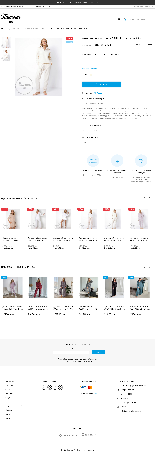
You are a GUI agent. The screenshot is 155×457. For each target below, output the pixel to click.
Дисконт (8, 414)
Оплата (8, 389)
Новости (9, 394)
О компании (10, 418)
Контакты (9, 381)
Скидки (8, 398)
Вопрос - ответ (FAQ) (13, 406)
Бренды (8, 402)
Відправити (98, 352)
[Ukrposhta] (89, 435)
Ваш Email (71, 348)
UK (153, 6)
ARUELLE (98, 93)
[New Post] (68, 435)
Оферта (8, 410)
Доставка (9, 385)
